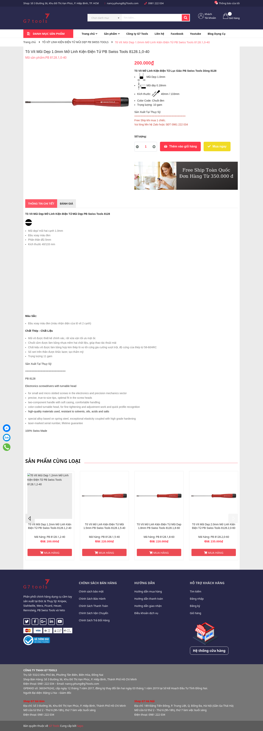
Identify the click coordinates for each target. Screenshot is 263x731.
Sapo (80, 726)
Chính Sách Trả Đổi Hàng (94, 620)
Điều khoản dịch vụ (146, 613)
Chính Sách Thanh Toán (93, 606)
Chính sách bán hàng (98, 583)
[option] (49, 515)
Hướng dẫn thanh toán (148, 598)
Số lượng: (140, 136)
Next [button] (233, 518)
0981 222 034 (156, 3)
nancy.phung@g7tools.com (123, 3)
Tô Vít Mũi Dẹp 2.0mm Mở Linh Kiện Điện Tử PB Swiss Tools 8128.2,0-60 (213, 526)
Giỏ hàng (195, 613)
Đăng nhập (197, 598)
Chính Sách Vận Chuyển (93, 613)
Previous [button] (30, 518)
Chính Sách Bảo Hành (92, 598)
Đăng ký (195, 606)
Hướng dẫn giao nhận (148, 606)
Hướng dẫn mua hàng (148, 591)
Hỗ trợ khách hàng (207, 583)
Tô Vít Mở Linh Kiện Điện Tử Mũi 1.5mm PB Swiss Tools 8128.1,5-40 (104, 526)
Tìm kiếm (195, 591)
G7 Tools (54, 726)
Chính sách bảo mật (91, 591)
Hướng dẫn (144, 583)
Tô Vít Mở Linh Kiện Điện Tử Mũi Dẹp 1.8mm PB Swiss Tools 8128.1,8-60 (159, 526)
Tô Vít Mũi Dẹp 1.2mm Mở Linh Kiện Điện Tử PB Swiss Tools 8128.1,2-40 (49, 526)
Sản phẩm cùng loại (52, 461)
